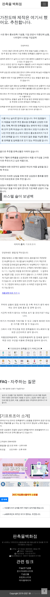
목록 (4, 499)
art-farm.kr (35, 593)
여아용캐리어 (25, 580)
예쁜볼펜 (24, 137)
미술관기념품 (25, 568)
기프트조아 (31, 244)
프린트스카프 (25, 577)
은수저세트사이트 (25, 571)
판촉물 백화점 (12, 4)
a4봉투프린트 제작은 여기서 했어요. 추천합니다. (22, 514)
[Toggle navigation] (44, 4)
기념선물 (25, 574)
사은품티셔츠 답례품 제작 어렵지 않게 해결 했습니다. (24, 507)
